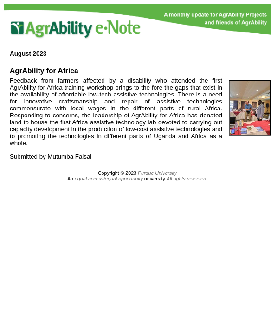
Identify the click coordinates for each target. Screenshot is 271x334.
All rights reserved (186, 178)
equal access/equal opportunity (109, 178)
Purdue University (157, 173)
